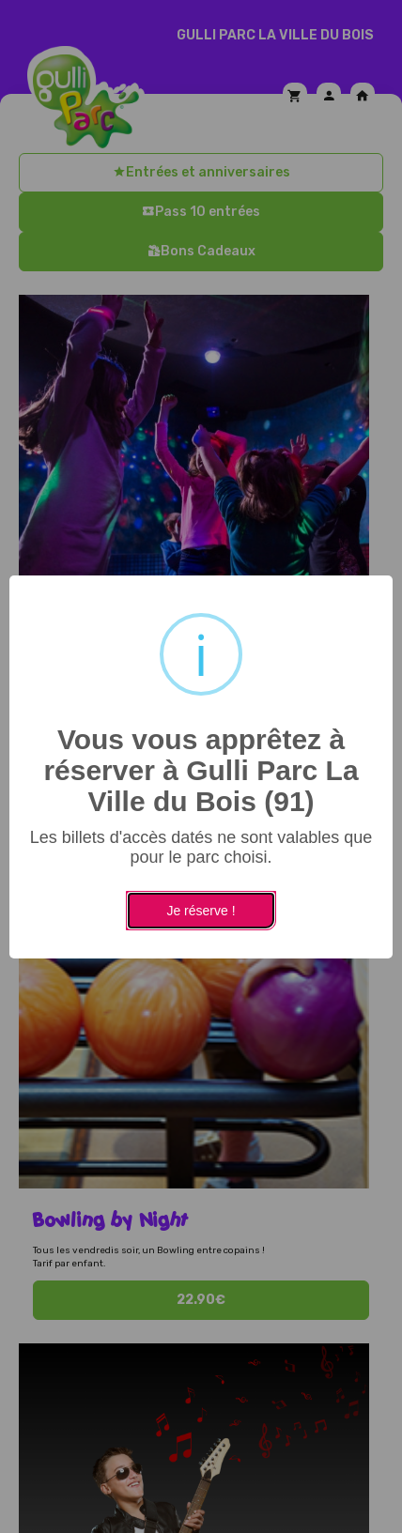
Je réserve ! (200, 910)
